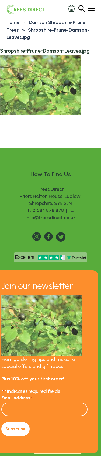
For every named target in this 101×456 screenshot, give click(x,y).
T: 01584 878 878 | (47, 210)
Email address (17, 397)
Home (12, 22)
